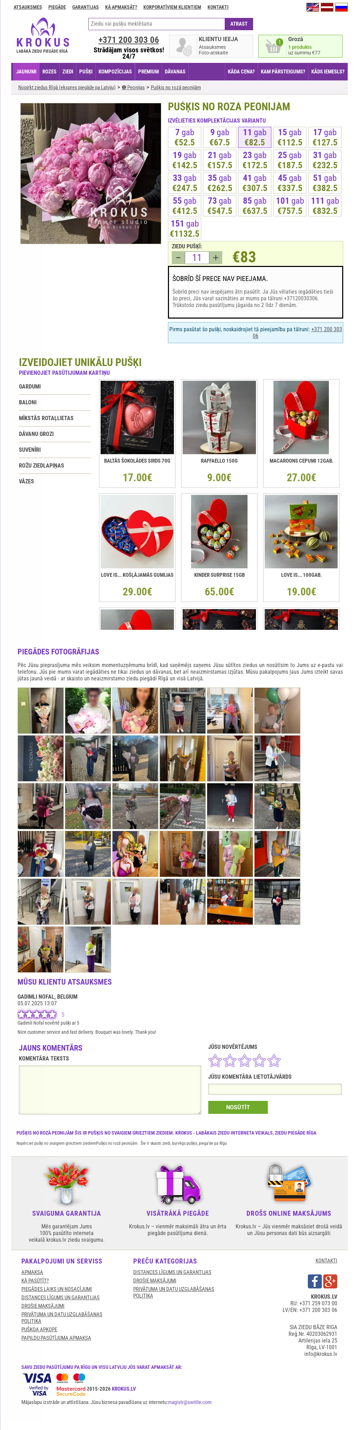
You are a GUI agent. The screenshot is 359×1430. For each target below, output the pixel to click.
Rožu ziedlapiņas (41, 465)
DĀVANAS (175, 71)
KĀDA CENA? (241, 71)
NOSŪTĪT (238, 1107)
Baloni (27, 402)
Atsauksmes (28, 7)
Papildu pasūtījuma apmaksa (56, 1338)
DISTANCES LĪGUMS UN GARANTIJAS (60, 1297)
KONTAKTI (326, 1261)
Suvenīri (30, 449)
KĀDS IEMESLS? (328, 71)
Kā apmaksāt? (121, 7)
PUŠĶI (86, 71)
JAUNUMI (26, 71)
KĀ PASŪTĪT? (35, 1281)
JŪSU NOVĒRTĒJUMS (232, 1047)
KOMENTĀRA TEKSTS (44, 1058)
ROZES (49, 71)
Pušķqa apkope (39, 1329)
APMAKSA (32, 1272)
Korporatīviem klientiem (172, 7)
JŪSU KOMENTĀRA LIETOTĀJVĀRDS (250, 1076)
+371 (129, 40)
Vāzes (26, 481)
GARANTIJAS (85, 7)
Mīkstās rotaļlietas (46, 418)
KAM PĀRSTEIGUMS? (283, 71)
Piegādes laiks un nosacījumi (56, 1289)
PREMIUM (148, 71)
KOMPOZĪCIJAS (115, 71)
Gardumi (30, 386)
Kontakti (218, 7)
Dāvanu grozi (36, 434)
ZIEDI (67, 71)
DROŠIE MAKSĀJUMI (43, 1306)
